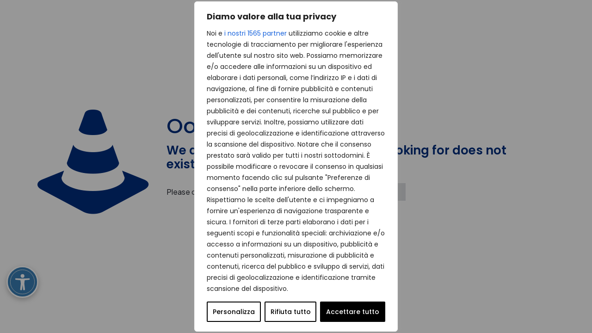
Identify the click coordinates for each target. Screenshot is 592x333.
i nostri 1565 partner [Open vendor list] (255, 33)
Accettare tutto (352, 311)
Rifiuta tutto (291, 311)
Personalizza (234, 311)
